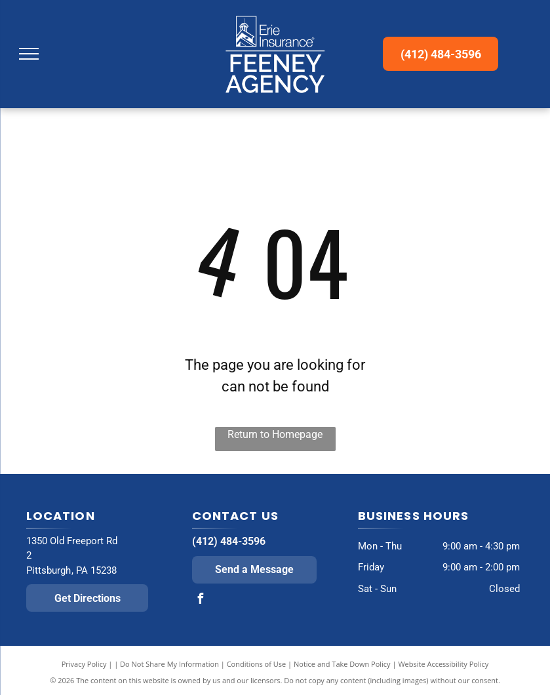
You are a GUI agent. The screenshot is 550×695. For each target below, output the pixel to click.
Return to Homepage (275, 434)
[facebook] (200, 600)
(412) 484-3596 (228, 541)
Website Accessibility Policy (443, 664)
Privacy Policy (84, 664)
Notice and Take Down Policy (342, 664)
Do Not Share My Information (169, 664)
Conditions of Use (256, 664)
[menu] (29, 54)
